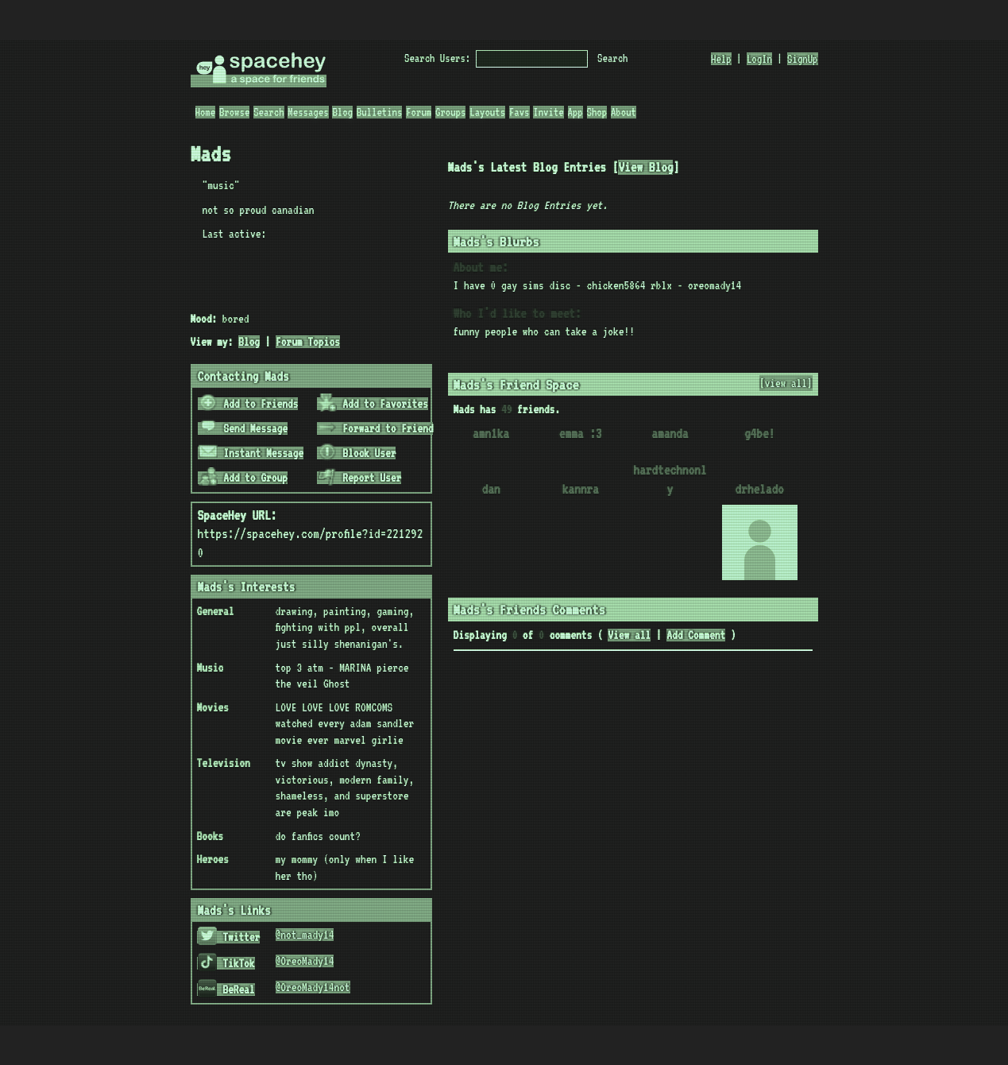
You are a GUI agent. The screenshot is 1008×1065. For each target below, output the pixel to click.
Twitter (229, 937)
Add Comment (695, 635)
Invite (548, 112)
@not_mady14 (305, 934)
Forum (418, 112)
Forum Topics (308, 341)
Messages (308, 112)
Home (205, 112)
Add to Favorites (373, 403)
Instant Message (251, 453)
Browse (234, 112)
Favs (519, 112)
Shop (597, 112)
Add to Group (243, 477)
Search (612, 58)
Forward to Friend (375, 428)
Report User (359, 477)
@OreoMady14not (313, 987)
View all (629, 635)
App (575, 112)
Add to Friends (248, 403)
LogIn (759, 58)
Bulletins (380, 112)
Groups (450, 112)
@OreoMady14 (305, 961)
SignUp (802, 58)
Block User (357, 453)
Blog (342, 112)
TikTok (226, 963)
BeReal (226, 989)
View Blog (645, 167)
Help (721, 58)
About (623, 112)
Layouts (487, 112)
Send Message (243, 428)
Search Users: (437, 58)
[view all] (786, 383)
